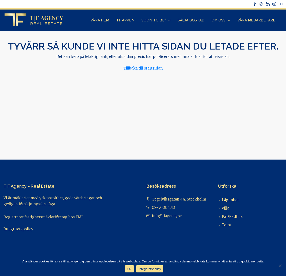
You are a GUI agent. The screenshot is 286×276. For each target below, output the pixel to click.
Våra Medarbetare (256, 20)
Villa (225, 208)
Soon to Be (153, 20)
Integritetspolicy (18, 229)
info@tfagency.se (167, 216)
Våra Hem (99, 20)
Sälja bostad (191, 20)
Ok (129, 269)
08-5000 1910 (163, 207)
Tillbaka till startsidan (143, 68)
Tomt (226, 225)
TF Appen (125, 20)
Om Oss (218, 20)
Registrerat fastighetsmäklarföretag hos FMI (43, 217)
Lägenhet (230, 200)
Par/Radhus (232, 216)
